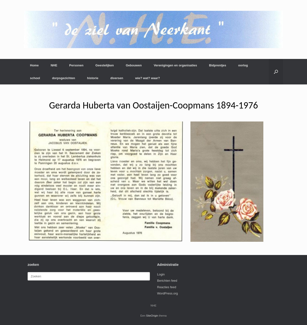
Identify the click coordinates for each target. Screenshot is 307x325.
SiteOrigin (152, 315)
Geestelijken (104, 65)
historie (92, 78)
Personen (76, 65)
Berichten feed (167, 280)
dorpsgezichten (63, 78)
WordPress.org (167, 293)
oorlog (243, 65)
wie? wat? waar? (147, 78)
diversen (116, 78)
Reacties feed (166, 287)
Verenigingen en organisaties (175, 65)
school (35, 78)
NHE (54, 65)
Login (161, 274)
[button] (276, 71)
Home (34, 65)
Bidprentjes (217, 65)
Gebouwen (134, 65)
